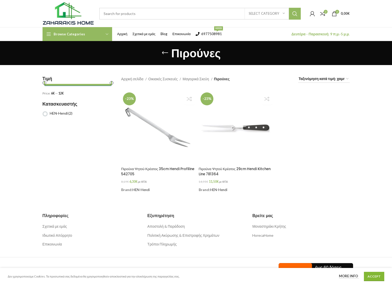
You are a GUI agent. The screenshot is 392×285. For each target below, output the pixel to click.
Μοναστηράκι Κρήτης (269, 224)
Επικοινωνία (52, 242)
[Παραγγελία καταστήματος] (324, 79)
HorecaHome (262, 233)
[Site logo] (68, 13)
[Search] (200, 14)
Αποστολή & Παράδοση (166, 224)
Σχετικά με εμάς (55, 224)
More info (349, 276)
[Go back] (165, 53)
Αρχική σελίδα (132, 79)
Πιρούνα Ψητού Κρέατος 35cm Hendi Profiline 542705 (152, 170)
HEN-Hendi (61, 113)
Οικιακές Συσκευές (163, 79)
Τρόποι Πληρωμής (162, 242)
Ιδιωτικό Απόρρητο (57, 233)
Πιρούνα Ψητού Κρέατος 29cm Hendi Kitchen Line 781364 (230, 170)
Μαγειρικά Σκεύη (196, 79)
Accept (374, 276)
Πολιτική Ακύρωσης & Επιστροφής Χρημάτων (183, 233)
